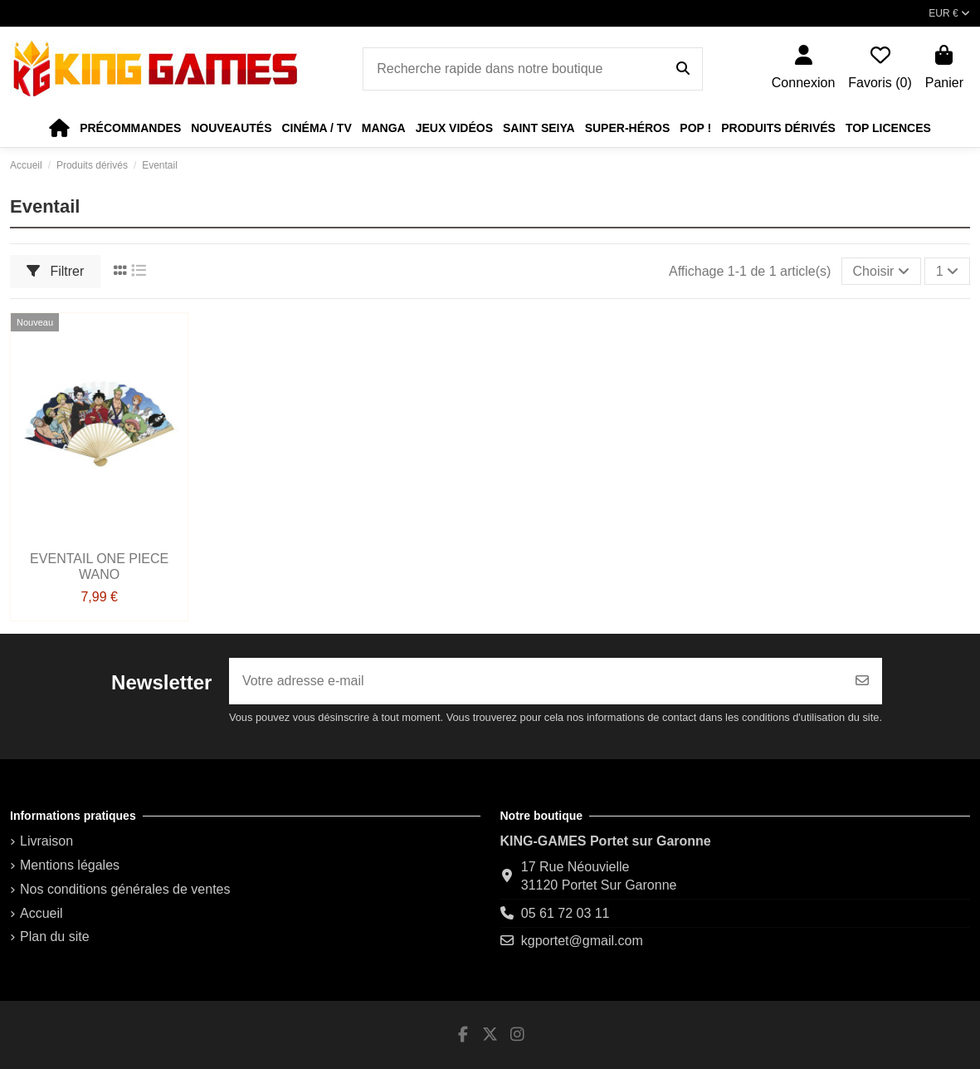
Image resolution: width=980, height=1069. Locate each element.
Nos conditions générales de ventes (125, 889)
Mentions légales (69, 865)
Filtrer (55, 271)
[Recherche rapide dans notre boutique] (683, 69)
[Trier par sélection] (881, 270)
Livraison (46, 841)
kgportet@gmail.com (582, 941)
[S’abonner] (862, 681)
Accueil (41, 913)
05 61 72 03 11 (565, 913)
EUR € (949, 13)
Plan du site (55, 936)
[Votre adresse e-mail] (536, 681)
